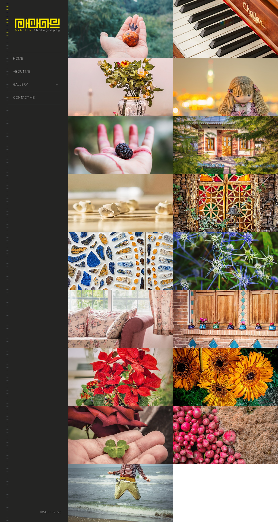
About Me (21, 71)
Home (18, 58)
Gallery (20, 84)
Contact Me (23, 97)
